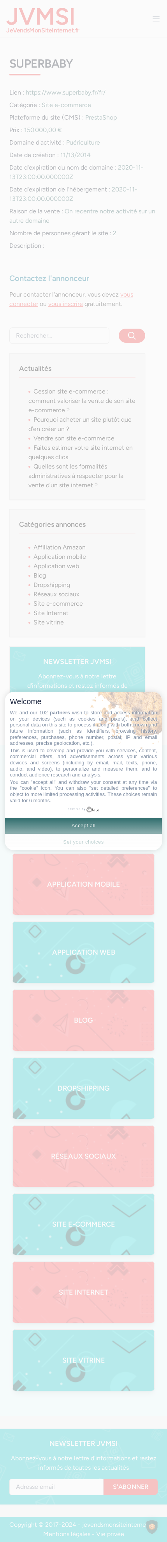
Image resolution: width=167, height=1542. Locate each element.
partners (60, 713)
